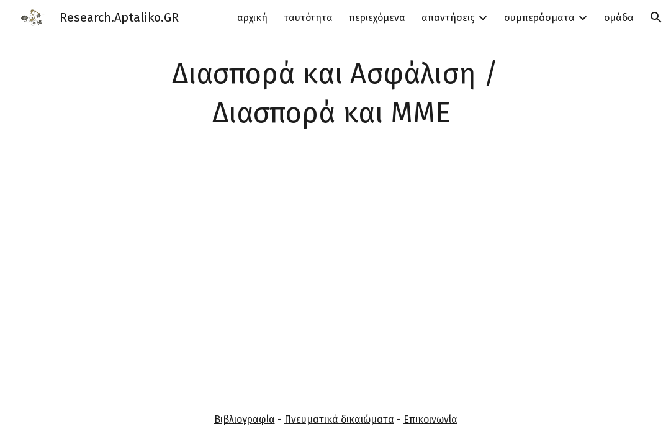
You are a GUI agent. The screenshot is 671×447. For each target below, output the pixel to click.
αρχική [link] (252, 18)
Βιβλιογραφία (244, 419)
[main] (335, 93)
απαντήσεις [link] (448, 18)
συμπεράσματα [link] (539, 18)
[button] (656, 17)
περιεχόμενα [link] (377, 18)
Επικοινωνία (430, 419)
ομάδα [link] (619, 18)
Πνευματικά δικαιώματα (339, 419)
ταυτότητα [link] (308, 18)
